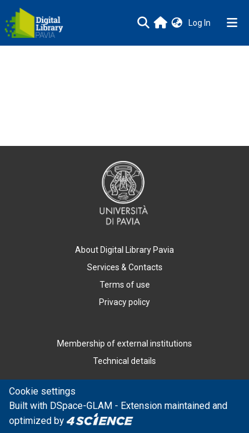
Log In (200, 23)
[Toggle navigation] (232, 23)
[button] (177, 23)
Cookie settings (42, 391)
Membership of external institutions (124, 343)
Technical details (124, 361)
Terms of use (125, 284)
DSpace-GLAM (81, 405)
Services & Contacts (125, 267)
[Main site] (160, 22)
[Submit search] (143, 23)
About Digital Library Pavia (124, 250)
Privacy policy (124, 302)
